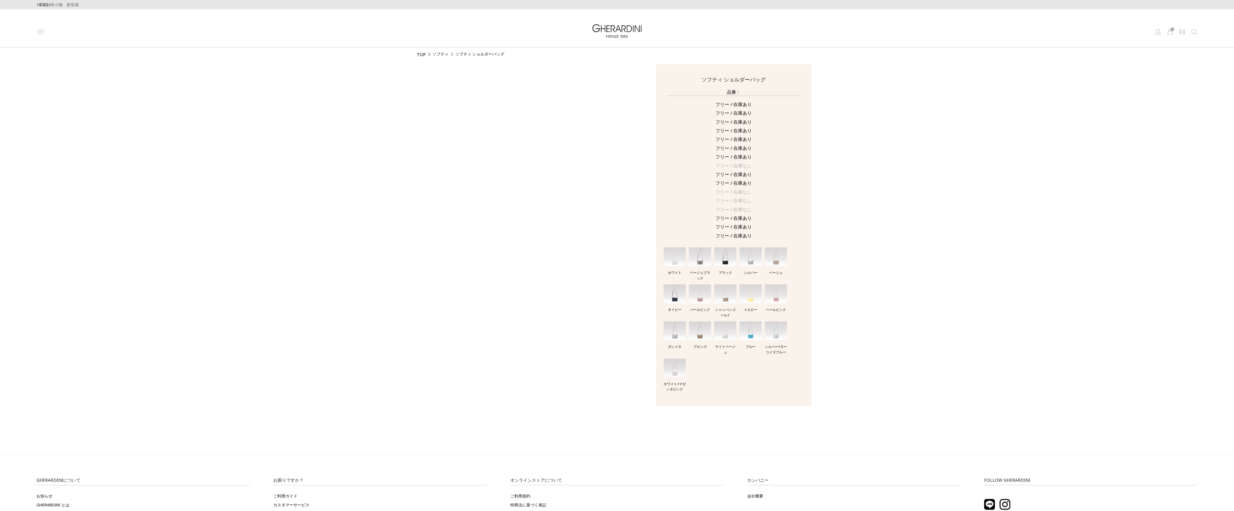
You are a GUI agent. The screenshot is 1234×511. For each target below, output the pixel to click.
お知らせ (44, 496)
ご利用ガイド (285, 496)
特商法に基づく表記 (528, 505)
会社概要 (755, 496)
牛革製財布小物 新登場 (57, 4)
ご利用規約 (520, 496)
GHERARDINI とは (52, 505)
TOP (421, 54)
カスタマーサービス (291, 505)
